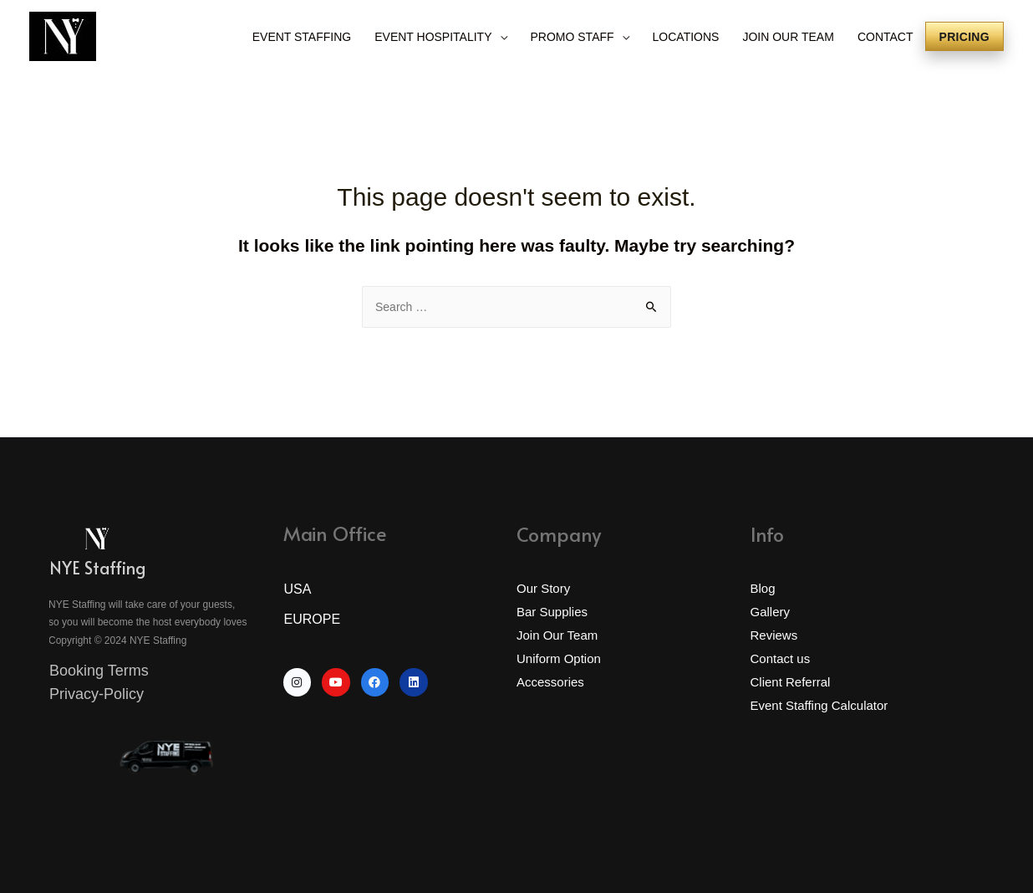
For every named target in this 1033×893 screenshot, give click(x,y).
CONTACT (885, 36)
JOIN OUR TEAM (787, 36)
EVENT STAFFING (302, 36)
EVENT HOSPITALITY (432, 36)
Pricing (964, 36)
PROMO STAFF (572, 36)
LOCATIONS (686, 36)
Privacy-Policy (96, 694)
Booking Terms (99, 670)
